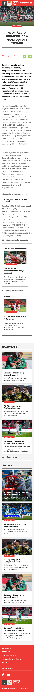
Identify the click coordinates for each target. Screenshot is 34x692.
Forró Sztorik (17, 25)
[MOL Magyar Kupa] (7, 682)
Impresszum (6, 652)
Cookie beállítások (9, 655)
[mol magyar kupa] (7, 3)
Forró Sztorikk (11, 263)
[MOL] (16, 3)
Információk (6, 648)
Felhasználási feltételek (11, 659)
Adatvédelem (7, 663)
